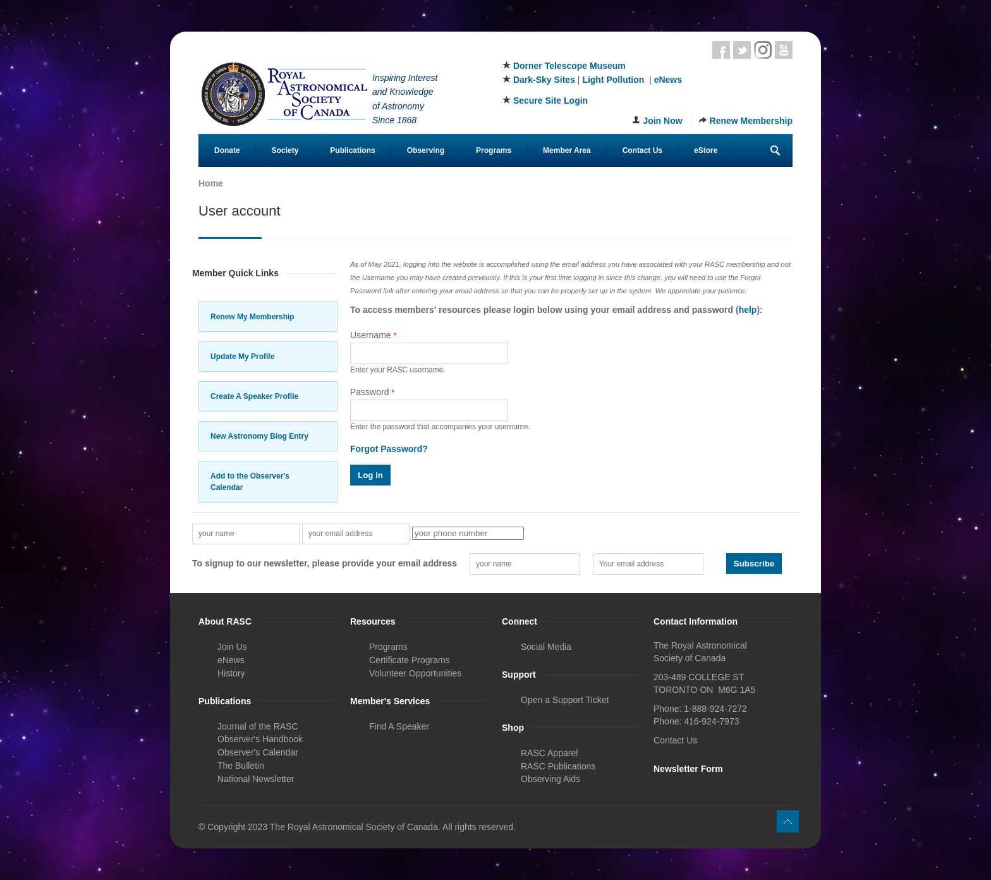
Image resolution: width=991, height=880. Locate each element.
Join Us (232, 647)
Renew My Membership (252, 316)
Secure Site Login (550, 100)
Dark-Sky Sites (544, 80)
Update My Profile (242, 356)
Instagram (763, 50)
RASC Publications (558, 766)
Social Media (546, 647)
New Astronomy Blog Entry (259, 436)
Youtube (784, 50)
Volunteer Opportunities (415, 673)
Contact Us (642, 150)
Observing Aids (550, 779)
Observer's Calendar (257, 752)
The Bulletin (240, 766)
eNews (668, 80)
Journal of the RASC (257, 726)
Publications (352, 150)
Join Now (662, 121)
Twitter (742, 50)
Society (285, 150)
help (748, 310)
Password (372, 392)
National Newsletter (255, 779)
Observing (425, 150)
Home (210, 183)
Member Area (567, 150)
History (231, 673)
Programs (493, 150)
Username (373, 335)
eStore (705, 150)
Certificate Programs (409, 660)
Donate (227, 150)
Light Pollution (613, 80)
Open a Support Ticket (565, 700)
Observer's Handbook (260, 739)
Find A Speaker (399, 726)
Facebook (721, 50)
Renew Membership (751, 121)
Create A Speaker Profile (254, 396)
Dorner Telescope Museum (569, 66)
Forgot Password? (389, 449)
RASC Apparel (549, 753)
